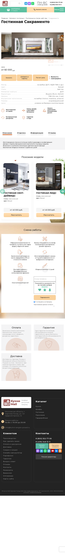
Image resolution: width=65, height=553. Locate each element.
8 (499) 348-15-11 (55, 4)
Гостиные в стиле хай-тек (36, 18)
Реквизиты (8, 527)
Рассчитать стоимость (55, 503)
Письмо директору (48, 514)
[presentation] (2, 195)
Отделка (21, 137)
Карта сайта (8, 536)
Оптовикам (8, 533)
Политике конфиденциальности (43, 310)
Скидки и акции (10, 507)
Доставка (7, 504)
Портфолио (8, 513)
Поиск (19, 3)
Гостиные (40, 416)
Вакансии (7, 530)
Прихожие (40, 419)
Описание (7, 137)
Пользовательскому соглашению (44, 311)
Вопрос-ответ (9, 519)
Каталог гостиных (16, 18)
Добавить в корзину (19, 81)
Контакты (7, 524)
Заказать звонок (42, 503)
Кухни (38, 410)
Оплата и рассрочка (12, 501)
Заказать (7, 81)
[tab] (7, 137)
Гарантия (7, 516)
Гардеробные (42, 422)
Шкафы (39, 413)
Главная (4, 18)
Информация (37, 137)
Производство (9, 496)
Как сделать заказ (11, 498)
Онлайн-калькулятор (12, 510)
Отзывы (53, 137)
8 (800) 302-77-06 (56, 2)
